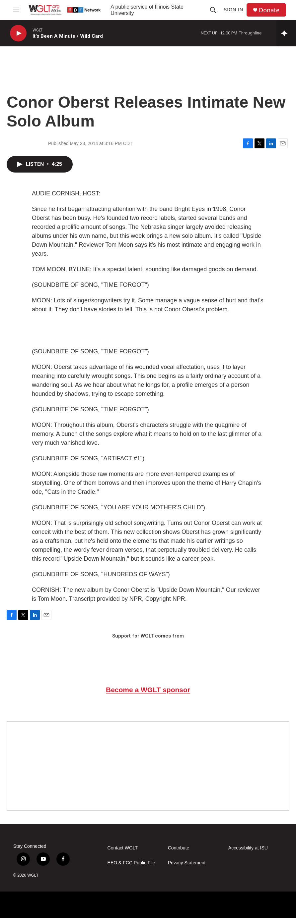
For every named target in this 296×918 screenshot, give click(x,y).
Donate (269, 10)
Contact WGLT (123, 847)
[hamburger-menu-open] (16, 10)
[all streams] (286, 33)
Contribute (178, 847)
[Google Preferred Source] (148, 766)
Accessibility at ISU (248, 847)
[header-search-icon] (213, 10)
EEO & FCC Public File (131, 862)
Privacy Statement (187, 862)
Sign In (233, 9)
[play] (18, 33)
